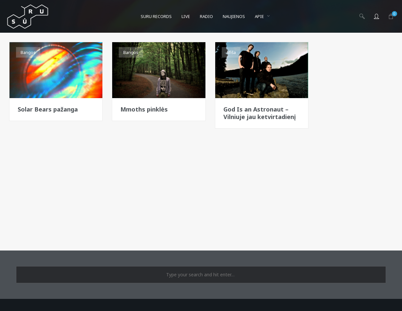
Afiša (231, 52)
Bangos (28, 52)
